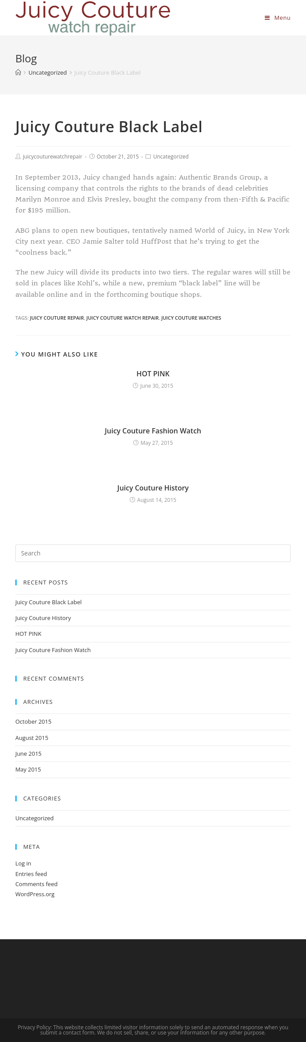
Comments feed (36, 884)
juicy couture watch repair (122, 317)
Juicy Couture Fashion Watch (153, 431)
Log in (23, 863)
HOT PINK (152, 374)
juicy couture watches (191, 317)
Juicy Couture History (153, 488)
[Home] (18, 72)
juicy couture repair (57, 317)
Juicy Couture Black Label (48, 602)
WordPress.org (35, 894)
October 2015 (33, 721)
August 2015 (31, 738)
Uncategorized (171, 156)
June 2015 (28, 753)
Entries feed (31, 874)
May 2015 (28, 769)
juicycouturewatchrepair (52, 156)
